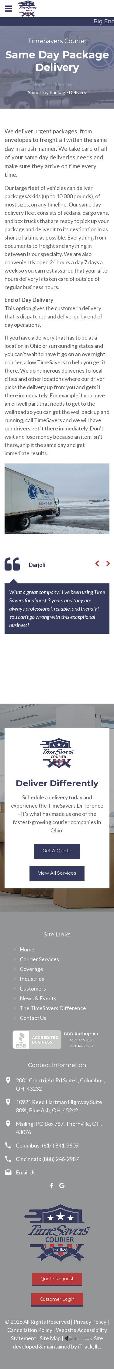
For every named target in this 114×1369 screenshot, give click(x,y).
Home (38, 84)
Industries (32, 978)
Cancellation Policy (29, 1329)
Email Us (26, 1172)
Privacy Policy (90, 1321)
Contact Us (33, 1017)
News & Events (38, 998)
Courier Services (39, 959)
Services (63, 84)
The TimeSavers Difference (53, 1008)
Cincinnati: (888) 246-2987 (47, 1158)
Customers (33, 988)
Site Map (50, 1338)
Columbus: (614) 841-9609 (47, 1145)
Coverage (31, 968)
